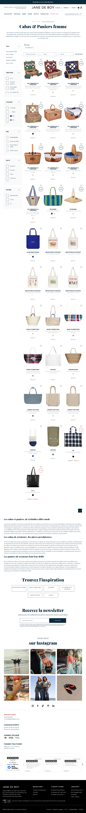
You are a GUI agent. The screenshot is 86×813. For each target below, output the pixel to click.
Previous (24, 764)
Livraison (35, 792)
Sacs (12, 46)
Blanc (12, 112)
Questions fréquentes (39, 790)
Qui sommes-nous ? (77, 790)
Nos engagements (76, 792)
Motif (12, 160)
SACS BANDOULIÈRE (11, 51)
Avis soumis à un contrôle (12, 770)
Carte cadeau (75, 797)
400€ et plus (14, 150)
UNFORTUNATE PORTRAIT (19, 587)
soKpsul (51, 595)
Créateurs (12, 73)
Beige (12, 108)
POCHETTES (9, 57)
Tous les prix (14, 137)
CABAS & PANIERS (11, 60)
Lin (11, 203)
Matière (12, 190)
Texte (11, 174)
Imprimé (12, 166)
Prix (12, 131)
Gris (12, 120)
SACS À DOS (9, 63)
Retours (35, 794)
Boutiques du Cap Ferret (58, 792)
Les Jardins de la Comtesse (14, 93)
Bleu (12, 116)
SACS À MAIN (9, 54)
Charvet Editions (12, 83)
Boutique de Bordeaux (57, 790)
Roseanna (51, 587)
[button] (80, 8)
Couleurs (12, 102)
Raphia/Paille (14, 195)
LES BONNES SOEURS (13, 88)
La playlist (74, 794)
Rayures (12, 170)
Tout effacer (29, 48)
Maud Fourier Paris (35, 587)
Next (82, 764)
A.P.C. (11, 78)
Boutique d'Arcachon (57, 794)
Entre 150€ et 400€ (14, 146)
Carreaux (13, 178)
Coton (12, 199)
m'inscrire (58, 620)
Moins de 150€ (14, 141)
